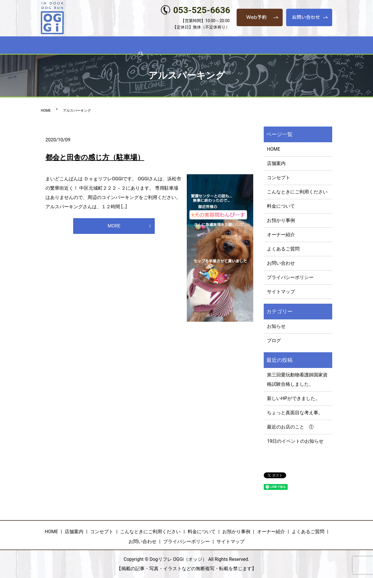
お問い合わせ (281, 263)
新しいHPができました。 (293, 398)
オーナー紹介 (257, 45)
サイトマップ (281, 291)
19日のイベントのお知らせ (295, 441)
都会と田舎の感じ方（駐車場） (94, 157)
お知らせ (276, 326)
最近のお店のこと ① (290, 427)
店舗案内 (71, 45)
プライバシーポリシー (290, 277)
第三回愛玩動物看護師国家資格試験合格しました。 (297, 379)
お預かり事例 (225, 45)
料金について (192, 45)
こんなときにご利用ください (143, 45)
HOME (50, 45)
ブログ (274, 340)
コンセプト (98, 45)
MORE (114, 227)
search (318, 45)
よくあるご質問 (292, 45)
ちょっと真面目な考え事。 (295, 412)
